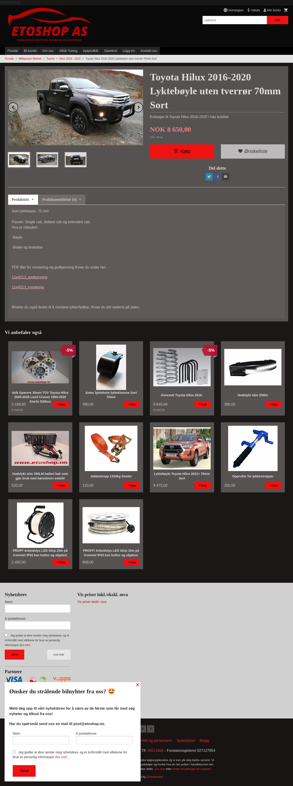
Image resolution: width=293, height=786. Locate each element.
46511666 (155, 750)
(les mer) (25, 645)
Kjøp (181, 151)
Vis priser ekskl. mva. (92, 602)
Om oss (47, 51)
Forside (12, 51)
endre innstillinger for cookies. (191, 769)
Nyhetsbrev (186, 740)
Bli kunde (30, 51)
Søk (277, 20)
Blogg (204, 740)
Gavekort (110, 51)
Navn (41, 738)
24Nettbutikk (154, 777)
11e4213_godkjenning (29, 277)
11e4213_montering (28, 287)
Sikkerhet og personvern (152, 740)
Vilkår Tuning (68, 51)
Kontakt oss (149, 51)
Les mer (59, 654)
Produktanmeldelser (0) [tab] (59, 199)
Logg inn (129, 51)
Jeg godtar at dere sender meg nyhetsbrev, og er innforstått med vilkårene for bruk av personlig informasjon (37, 640)
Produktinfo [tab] (20, 199)
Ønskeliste (253, 151)
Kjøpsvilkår (90, 51)
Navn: (9, 602)
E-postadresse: (15, 618)
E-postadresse (104, 738)
